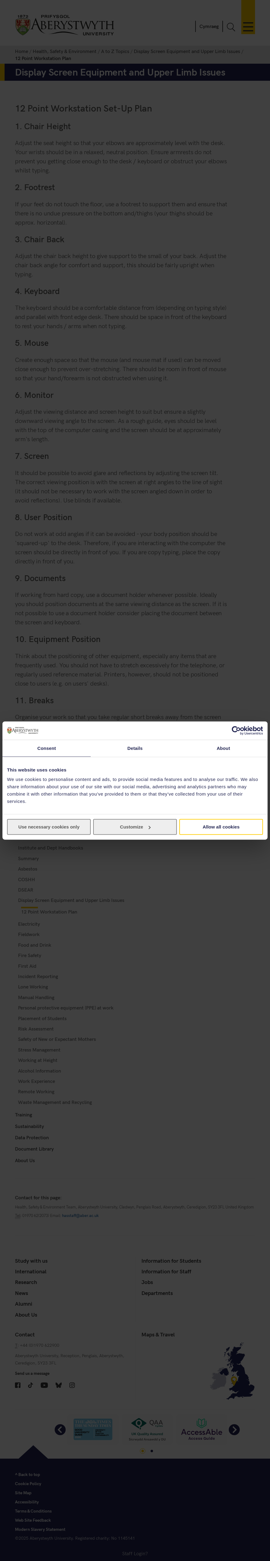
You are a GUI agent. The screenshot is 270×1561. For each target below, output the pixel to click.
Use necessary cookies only (48, 826)
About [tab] (223, 747)
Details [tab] (135, 747)
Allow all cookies (221, 826)
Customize (135, 826)
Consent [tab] (46, 747)
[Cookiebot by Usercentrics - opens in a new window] (236, 730)
